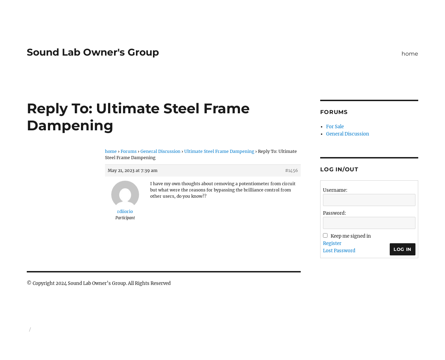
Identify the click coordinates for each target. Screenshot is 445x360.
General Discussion (160, 151)
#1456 (291, 170)
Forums (129, 151)
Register (332, 243)
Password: (334, 213)
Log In (403, 249)
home (410, 53)
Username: (335, 190)
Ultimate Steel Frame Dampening (219, 151)
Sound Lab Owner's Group (93, 52)
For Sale (335, 127)
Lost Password (339, 251)
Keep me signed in (351, 236)
